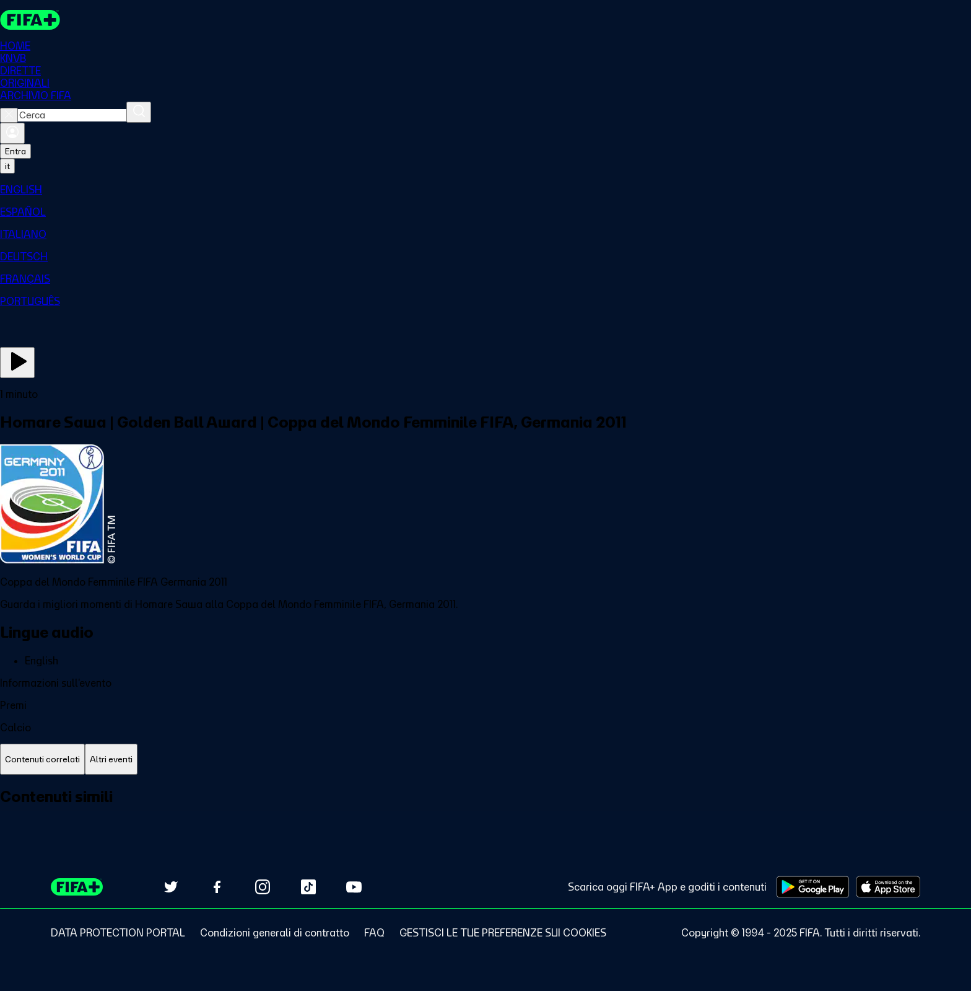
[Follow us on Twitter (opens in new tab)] (171, 887)
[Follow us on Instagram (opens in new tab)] (262, 887)
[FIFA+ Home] (30, 20)
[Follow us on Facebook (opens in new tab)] (216, 887)
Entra (15, 151)
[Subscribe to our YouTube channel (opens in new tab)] (354, 887)
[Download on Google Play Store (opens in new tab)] (813, 887)
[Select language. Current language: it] (7, 166)
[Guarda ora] (17, 362)
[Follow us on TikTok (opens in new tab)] (308, 887)
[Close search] (9, 115)
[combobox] (72, 115)
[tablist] (485, 759)
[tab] (42, 759)
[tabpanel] (485, 810)
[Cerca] (138, 112)
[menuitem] (485, 189)
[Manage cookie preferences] (502, 932)
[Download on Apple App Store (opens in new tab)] (888, 887)
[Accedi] (12, 133)
